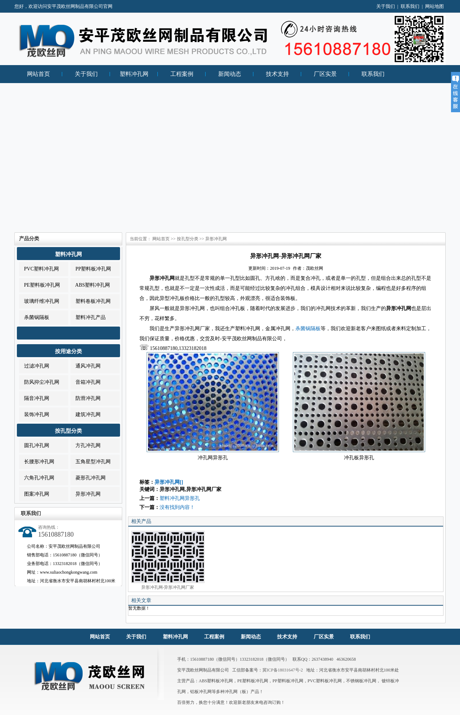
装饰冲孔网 (34, 414)
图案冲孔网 (34, 494)
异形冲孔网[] (169, 482)
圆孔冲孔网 (34, 445)
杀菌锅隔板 (34, 317)
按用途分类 (68, 351)
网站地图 (434, 6)
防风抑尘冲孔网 (39, 382)
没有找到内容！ (177, 507)
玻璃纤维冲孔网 (39, 301)
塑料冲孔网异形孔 (180, 498)
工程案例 (181, 74)
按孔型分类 (68, 431)
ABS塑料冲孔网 (90, 285)
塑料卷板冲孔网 (90, 301)
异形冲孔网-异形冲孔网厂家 (167, 560)
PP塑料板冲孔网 (90, 269)
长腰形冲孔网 (36, 461)
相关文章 (141, 600)
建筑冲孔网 (85, 414)
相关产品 (141, 521)
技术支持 (277, 74)
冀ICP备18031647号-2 (282, 670)
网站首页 (38, 74)
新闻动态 (229, 74)
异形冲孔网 (85, 494)
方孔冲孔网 (85, 445)
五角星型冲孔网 (90, 461)
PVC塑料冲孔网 (39, 269)
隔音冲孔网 (34, 398)
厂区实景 (325, 74)
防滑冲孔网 (85, 398)
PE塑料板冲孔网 (39, 285)
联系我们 (410, 6)
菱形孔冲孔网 (88, 478)
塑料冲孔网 (134, 74)
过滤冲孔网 (34, 366)
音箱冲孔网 (85, 382)
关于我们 (385, 6)
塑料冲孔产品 (88, 317)
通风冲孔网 (85, 366)
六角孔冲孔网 (36, 478)
